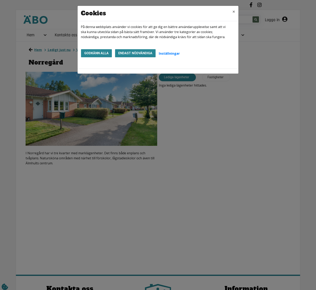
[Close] (233, 11)
